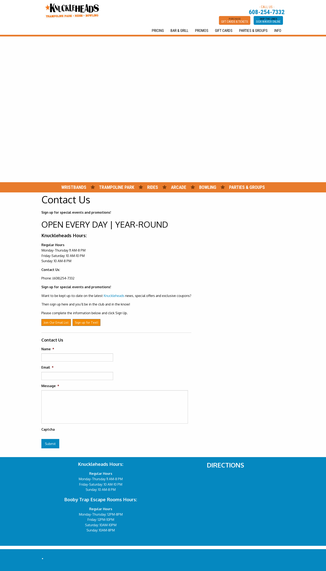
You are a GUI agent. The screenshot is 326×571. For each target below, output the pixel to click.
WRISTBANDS (73, 187)
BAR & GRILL (179, 30)
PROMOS (201, 30)
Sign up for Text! (86, 322)
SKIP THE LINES (268, 20)
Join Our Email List (56, 322)
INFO (277, 30)
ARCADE (178, 187)
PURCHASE (234, 20)
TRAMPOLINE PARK (116, 187)
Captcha (48, 429)
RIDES (153, 187)
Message (50, 386)
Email (47, 367)
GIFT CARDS (223, 30)
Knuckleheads (114, 296)
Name (47, 349)
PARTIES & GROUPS (253, 30)
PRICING (158, 30)
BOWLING (207, 187)
